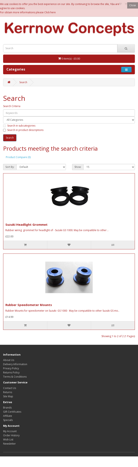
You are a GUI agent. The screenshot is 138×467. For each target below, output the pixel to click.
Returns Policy (11, 372)
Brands (7, 407)
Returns (7, 392)
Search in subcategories (19, 125)
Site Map (8, 396)
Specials (8, 420)
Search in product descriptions (23, 130)
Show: (77, 167)
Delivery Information (15, 364)
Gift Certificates (12, 411)
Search (23, 82)
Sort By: (9, 167)
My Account (10, 431)
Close (132, 5)
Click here (50, 12)
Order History (11, 435)
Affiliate (7, 416)
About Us (8, 360)
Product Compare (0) (18, 157)
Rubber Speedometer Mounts (28, 305)
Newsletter (9, 443)
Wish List (8, 439)
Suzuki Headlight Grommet (26, 224)
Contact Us (9, 388)
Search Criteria (11, 106)
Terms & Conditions (15, 376)
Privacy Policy (11, 368)
